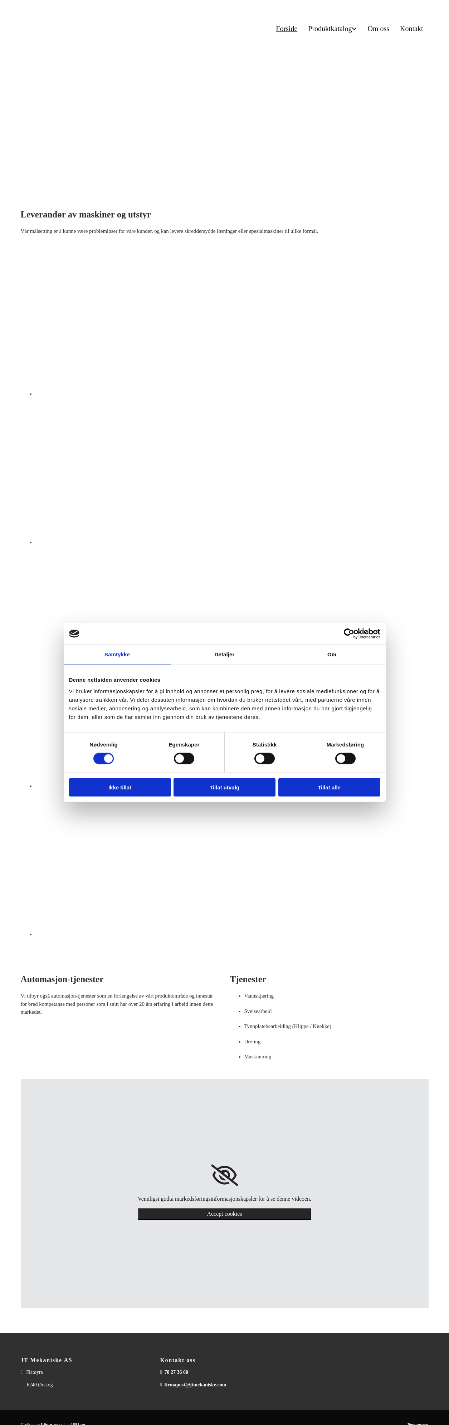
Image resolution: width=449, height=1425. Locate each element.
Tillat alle (329, 787)
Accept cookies (224, 1214)
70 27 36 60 (177, 1372)
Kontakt (411, 29)
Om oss (378, 29)
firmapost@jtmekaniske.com (195, 1384)
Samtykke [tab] (117, 654)
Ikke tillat (119, 787)
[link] (224, 1175)
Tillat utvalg (224, 787)
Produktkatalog (330, 29)
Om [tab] (331, 654)
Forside (286, 29)
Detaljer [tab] (225, 654)
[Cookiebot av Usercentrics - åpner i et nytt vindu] (349, 633)
